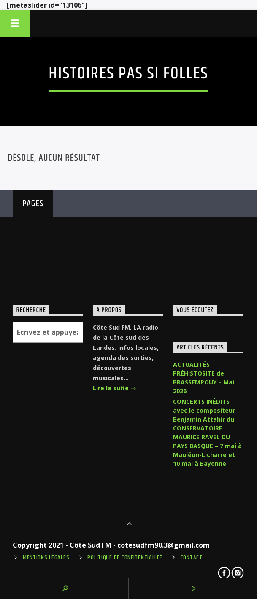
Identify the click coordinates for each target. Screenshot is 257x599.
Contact (192, 557)
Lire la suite (114, 389)
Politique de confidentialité (124, 557)
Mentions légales (46, 557)
